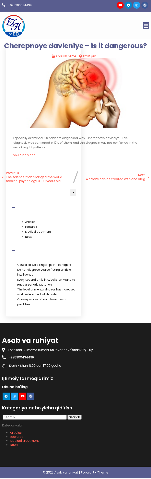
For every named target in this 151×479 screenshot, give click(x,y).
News (28, 237)
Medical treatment (38, 232)
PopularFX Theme (94, 473)
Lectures (31, 227)
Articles (30, 222)
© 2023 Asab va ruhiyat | (62, 473)
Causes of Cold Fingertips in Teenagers (44, 265)
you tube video (24, 155)
